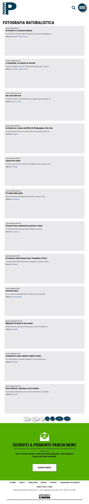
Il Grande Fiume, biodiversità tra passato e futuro (24, 225)
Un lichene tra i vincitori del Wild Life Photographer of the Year (29, 128)
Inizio (26, 418)
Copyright (53, 483)
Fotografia (15, 134)
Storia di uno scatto (13, 160)
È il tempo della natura (14, 193)
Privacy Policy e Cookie (44, 487)
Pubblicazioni (32, 483)
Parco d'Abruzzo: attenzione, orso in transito (22, 388)
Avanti (59, 418)
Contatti (22, 483)
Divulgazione (16, 199)
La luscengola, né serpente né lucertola (20, 63)
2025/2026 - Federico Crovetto (20, 36)
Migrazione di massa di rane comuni (19, 323)
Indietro (34, 418)
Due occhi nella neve (13, 95)
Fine (67, 418)
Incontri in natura (17, 101)
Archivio (43, 483)
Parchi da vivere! (12, 290)
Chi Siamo (13, 483)
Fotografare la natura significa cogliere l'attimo (23, 356)
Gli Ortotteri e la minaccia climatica (19, 30)
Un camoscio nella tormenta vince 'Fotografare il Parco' (26, 258)
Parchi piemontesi (17, 297)
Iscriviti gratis (44, 467)
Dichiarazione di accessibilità (69, 483)
